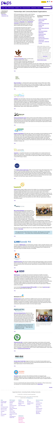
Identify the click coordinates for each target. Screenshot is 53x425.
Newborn (11, 404)
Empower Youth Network (19, 133)
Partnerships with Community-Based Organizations (21, 418)
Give (21, 7)
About (6, 7)
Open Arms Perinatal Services (44, 38)
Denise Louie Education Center (44, 23)
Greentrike (40, 26)
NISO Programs (41, 35)
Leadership (2, 411)
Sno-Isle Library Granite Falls (19, 361)
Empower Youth (41, 25)
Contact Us (2, 415)
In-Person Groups (12, 412)
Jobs (1, 412)
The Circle (40, 43)
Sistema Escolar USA (18, 342)
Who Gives (29, 401)
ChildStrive (40, 22)
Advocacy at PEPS (4, 408)
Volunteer (17, 7)
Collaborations (33, 7)
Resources (37, 401)
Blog (38, 7)
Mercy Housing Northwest (43, 31)
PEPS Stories (38, 404)
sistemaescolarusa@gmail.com (24, 348)
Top (14, 108)
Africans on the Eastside (43, 19)
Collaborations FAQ (21, 422)
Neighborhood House (42, 34)
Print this (50, 387)
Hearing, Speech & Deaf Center (44, 28)
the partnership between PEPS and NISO (29, 287)
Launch (40, 29)
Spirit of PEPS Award (21, 405)
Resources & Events (26, 7)
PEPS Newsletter (3, 414)
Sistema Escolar (41, 40)
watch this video (46, 287)
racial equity (22, 21)
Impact (2, 404)
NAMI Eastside (41, 32)
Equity (2, 405)
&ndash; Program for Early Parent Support (6, 3)
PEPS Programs (11, 7)
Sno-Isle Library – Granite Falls (44, 41)
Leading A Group (21, 401)
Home (3, 7)
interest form (45, 56)
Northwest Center (41, 37)
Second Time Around (13, 405)
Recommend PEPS (39, 408)
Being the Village (41, 20)
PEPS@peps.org (29, 397)
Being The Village (17, 82)
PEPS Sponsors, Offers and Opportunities (38, 412)
